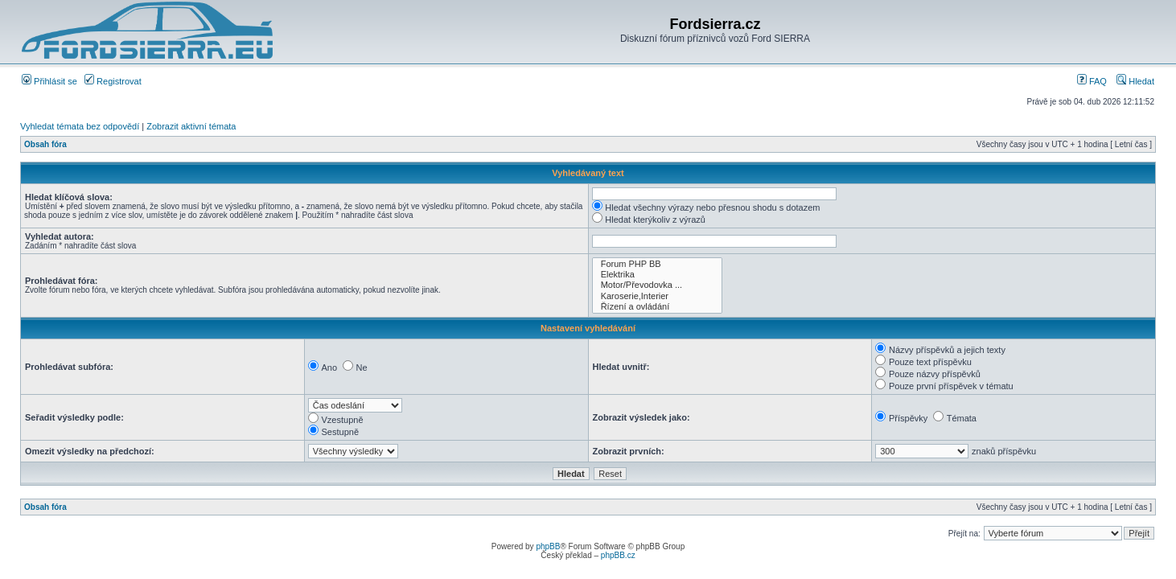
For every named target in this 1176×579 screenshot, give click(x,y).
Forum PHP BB (658, 264)
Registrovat (113, 81)
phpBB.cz (618, 555)
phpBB (548, 546)
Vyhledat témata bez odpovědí (79, 126)
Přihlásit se (49, 81)
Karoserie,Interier (658, 296)
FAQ (1092, 81)
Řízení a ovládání (658, 307)
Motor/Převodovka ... (658, 285)
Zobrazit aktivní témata (191, 126)
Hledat (1135, 81)
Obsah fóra (45, 144)
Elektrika (658, 274)
